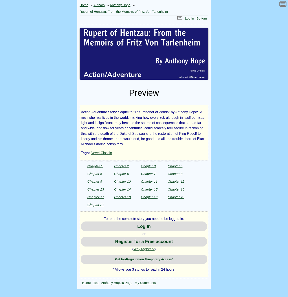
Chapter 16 (176, 189)
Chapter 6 (121, 174)
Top (96, 282)
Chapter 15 (149, 189)
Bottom (201, 18)
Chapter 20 (176, 197)
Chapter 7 (148, 174)
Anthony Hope (120, 5)
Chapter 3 (148, 166)
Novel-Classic (101, 153)
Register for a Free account (144, 241)
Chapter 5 (94, 174)
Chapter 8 (175, 174)
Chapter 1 (95, 166)
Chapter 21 (95, 205)
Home (84, 5)
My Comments (145, 282)
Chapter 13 (95, 189)
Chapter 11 (149, 181)
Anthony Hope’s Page (116, 282)
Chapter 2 (121, 166)
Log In (189, 18)
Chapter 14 (122, 189)
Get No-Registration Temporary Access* (144, 259)
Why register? (143, 249)
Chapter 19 (149, 197)
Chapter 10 (122, 181)
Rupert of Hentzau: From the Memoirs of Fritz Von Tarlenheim (124, 11)
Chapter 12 (176, 181)
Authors (99, 5)
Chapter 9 (94, 181)
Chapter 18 (122, 197)
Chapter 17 (95, 197)
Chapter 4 (175, 166)
